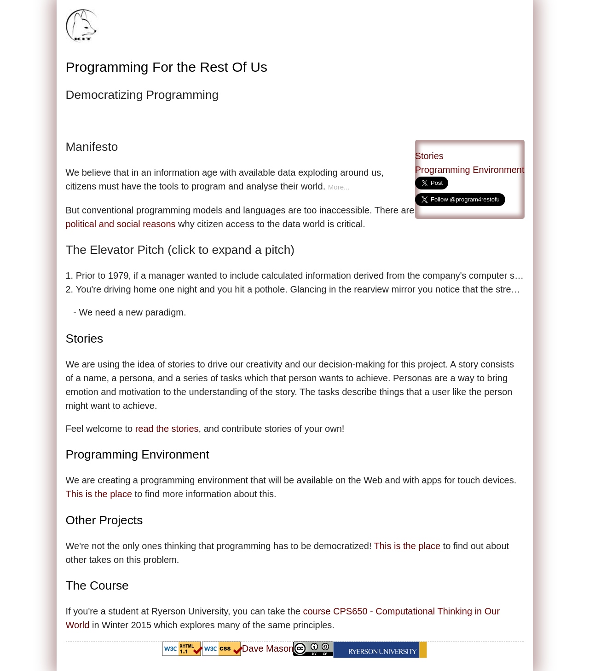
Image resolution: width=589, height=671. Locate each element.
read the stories (167, 429)
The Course (97, 585)
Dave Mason (268, 648)
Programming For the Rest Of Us (166, 67)
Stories (429, 156)
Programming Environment (470, 170)
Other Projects (104, 520)
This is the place (99, 494)
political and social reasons (121, 224)
